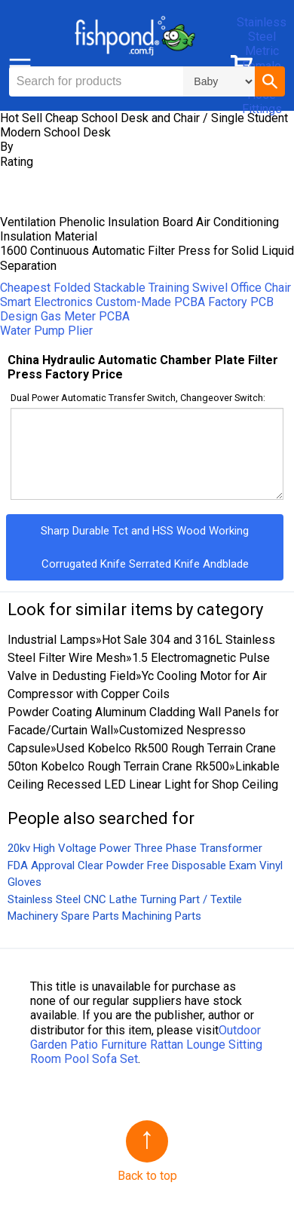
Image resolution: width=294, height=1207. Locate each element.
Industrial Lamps (52, 640)
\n (219, 81)
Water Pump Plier (46, 330)
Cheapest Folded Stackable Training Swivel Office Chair (145, 287)
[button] (270, 81)
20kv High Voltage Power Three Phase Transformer (135, 848)
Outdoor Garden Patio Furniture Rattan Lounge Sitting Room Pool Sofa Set (146, 1044)
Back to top (147, 1176)
